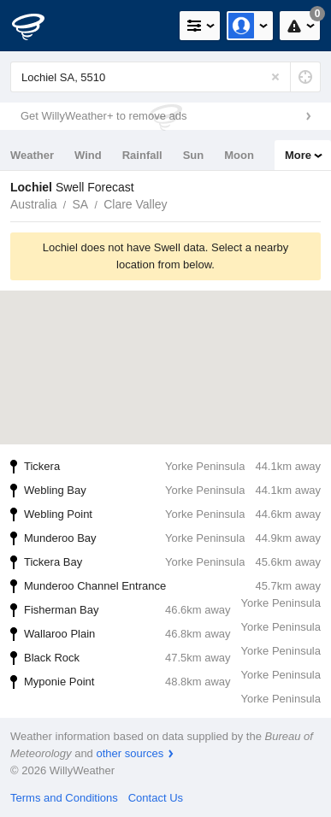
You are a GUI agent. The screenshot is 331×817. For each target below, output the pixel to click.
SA (80, 204)
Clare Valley (135, 204)
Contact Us (155, 797)
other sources (129, 753)
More (298, 155)
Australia (33, 204)
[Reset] (275, 77)
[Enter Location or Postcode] (165, 77)
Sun (193, 155)
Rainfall (142, 155)
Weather (32, 155)
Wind (88, 155)
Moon (239, 155)
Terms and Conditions (64, 797)
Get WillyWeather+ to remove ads (103, 115)
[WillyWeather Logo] (38, 26)
